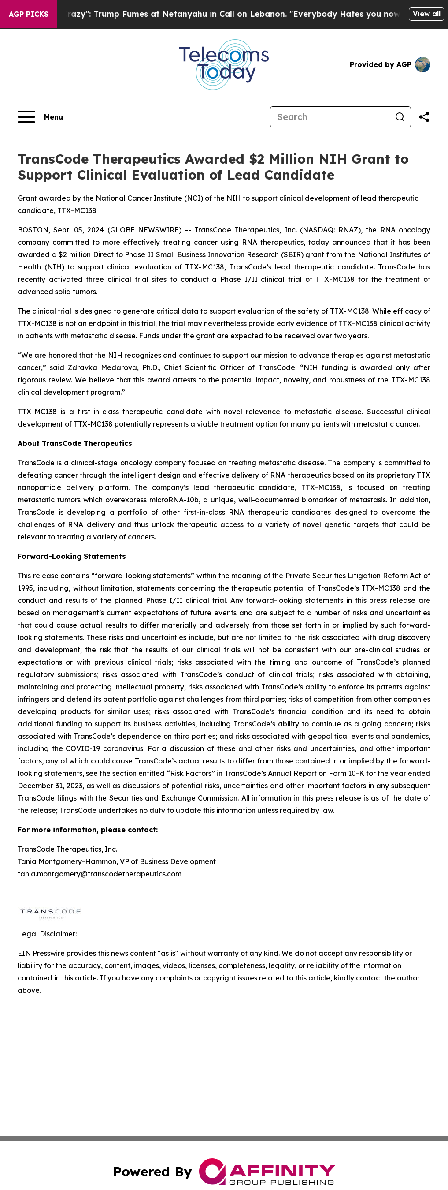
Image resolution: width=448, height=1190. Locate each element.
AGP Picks (28, 14)
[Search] (329, 117)
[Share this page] (424, 117)
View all (427, 13)
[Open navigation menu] (40, 117)
